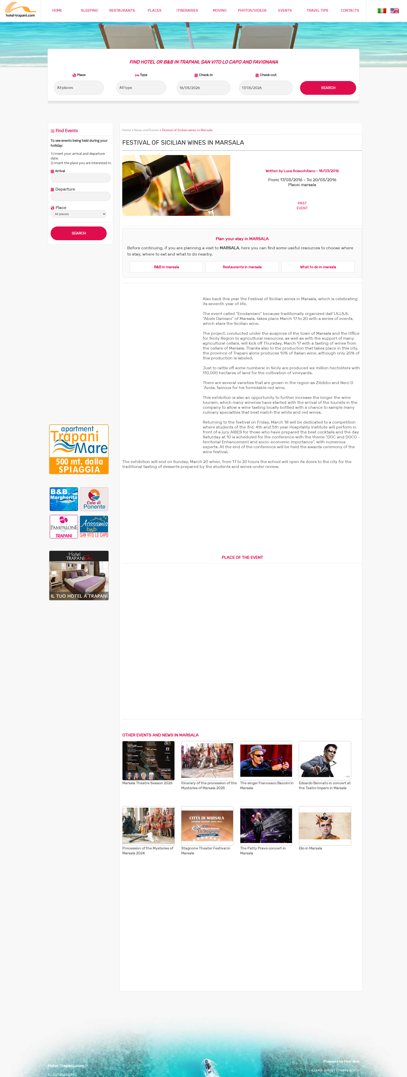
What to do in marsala (318, 267)
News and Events (146, 130)
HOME (57, 10)
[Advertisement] (79, 334)
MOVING (220, 10)
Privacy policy (347, 1070)
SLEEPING (89, 10)
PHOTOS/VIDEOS (252, 10)
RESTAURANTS (122, 10)
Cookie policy (323, 1070)
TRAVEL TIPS (317, 10)
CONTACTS (350, 10)
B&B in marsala (166, 267)
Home (126, 130)
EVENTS (285, 10)
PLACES (154, 10)
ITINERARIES (187, 10)
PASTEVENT (302, 205)
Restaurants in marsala (242, 267)
